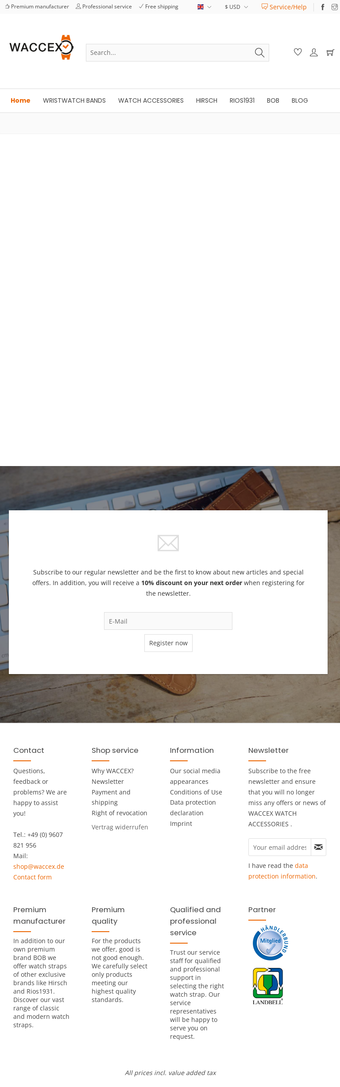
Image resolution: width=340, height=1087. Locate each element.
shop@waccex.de (38, 866)
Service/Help (284, 7)
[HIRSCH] (207, 100)
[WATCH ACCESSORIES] (151, 100)
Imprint (181, 823)
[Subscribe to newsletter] (318, 847)
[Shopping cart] (328, 53)
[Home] (20, 100)
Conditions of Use (196, 792)
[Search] (260, 53)
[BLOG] (300, 100)
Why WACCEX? (113, 771)
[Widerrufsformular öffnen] (120, 827)
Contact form (32, 877)
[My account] (312, 53)
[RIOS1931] (242, 100)
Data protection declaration (193, 807)
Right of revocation (119, 813)
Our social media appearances (195, 776)
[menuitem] (284, 6)
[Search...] (177, 53)
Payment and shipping (111, 797)
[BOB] (273, 100)
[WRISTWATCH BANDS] (74, 100)
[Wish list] (297, 53)
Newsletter (108, 781)
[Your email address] (279, 847)
